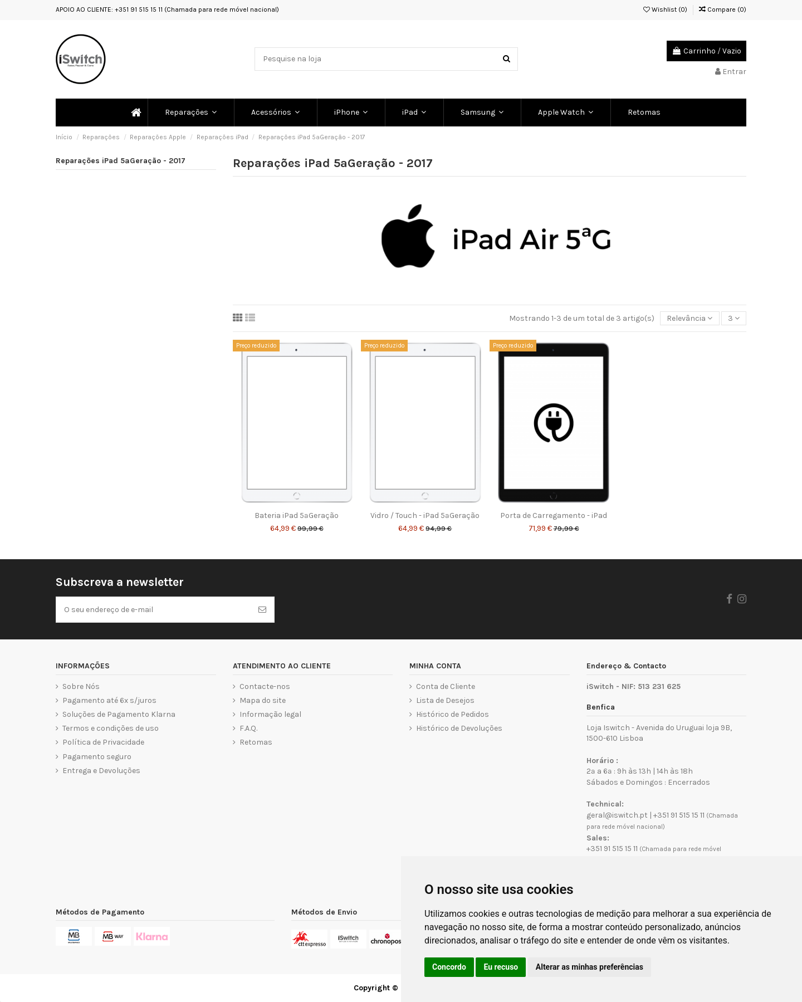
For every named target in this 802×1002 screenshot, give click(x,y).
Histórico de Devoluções (459, 728)
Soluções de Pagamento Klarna (118, 714)
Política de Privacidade (103, 742)
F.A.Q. (248, 728)
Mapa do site (262, 700)
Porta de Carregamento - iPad (553, 515)
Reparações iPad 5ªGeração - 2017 (120, 161)
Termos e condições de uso (110, 728)
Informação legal (270, 714)
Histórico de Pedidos (452, 714)
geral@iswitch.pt (617, 815)
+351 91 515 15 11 (679, 815)
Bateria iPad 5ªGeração (297, 515)
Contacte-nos (264, 686)
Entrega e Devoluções (101, 770)
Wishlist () (665, 9)
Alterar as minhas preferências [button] (589, 966)
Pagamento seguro (96, 756)
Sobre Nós (81, 686)
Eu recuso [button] (500, 966)
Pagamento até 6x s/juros (109, 700)
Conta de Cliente (445, 686)
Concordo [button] (449, 966)
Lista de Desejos (445, 700)
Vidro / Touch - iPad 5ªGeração (425, 515)
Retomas (255, 742)
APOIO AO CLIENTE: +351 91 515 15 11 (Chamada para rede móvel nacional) (167, 9)
